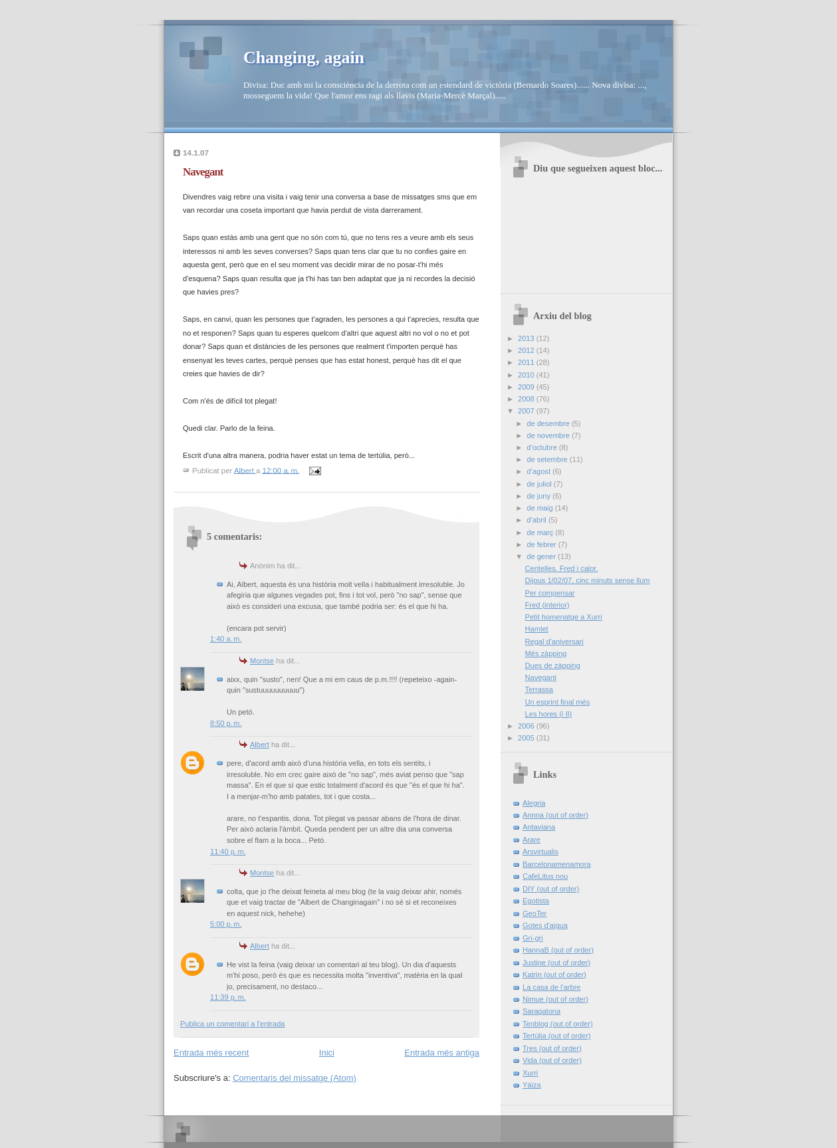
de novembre (549, 435)
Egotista (536, 901)
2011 (527, 362)
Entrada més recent (211, 1053)
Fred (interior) (547, 605)
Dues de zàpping (552, 665)
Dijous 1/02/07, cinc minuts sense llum (587, 580)
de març (541, 532)
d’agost (539, 471)
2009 (527, 387)
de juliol (540, 484)
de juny (539, 496)
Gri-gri (533, 938)
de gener (542, 556)
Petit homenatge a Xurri (563, 617)
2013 (527, 338)
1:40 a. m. (226, 639)
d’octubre (543, 447)
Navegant (540, 677)
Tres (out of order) (552, 1048)
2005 (527, 738)
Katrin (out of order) (554, 974)
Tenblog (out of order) (558, 1024)
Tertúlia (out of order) (557, 1036)
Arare (531, 840)
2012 (527, 350)
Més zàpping (546, 653)
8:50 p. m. (226, 723)
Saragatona (541, 1011)
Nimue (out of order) (555, 999)
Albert (259, 744)
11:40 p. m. (228, 852)
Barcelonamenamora (557, 864)
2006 (527, 726)
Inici (326, 1053)
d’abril (537, 520)
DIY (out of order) (551, 889)
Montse (262, 661)
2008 (527, 399)
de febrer (542, 544)
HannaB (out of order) (558, 950)
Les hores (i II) (548, 714)
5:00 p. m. (226, 924)
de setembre (548, 459)
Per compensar (550, 593)
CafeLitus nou (545, 876)
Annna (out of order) (555, 815)
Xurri (530, 1073)
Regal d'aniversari (554, 641)
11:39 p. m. (228, 997)
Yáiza (532, 1085)
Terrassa (539, 689)
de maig (540, 508)
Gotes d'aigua (545, 925)
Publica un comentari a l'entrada (232, 1024)
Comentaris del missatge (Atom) (294, 1078)
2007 (527, 411)
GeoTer (534, 913)
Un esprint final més (557, 702)
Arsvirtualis (540, 852)
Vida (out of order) (552, 1060)
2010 (527, 375)
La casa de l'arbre (551, 987)
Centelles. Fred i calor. (561, 568)
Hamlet (536, 629)
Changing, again (303, 57)
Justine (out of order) (556, 963)
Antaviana (539, 827)
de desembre (549, 423)
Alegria (534, 803)
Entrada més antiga (441, 1053)
